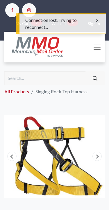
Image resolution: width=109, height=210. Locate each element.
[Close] (97, 20)
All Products (16, 91)
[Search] (95, 78)
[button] (11, 156)
